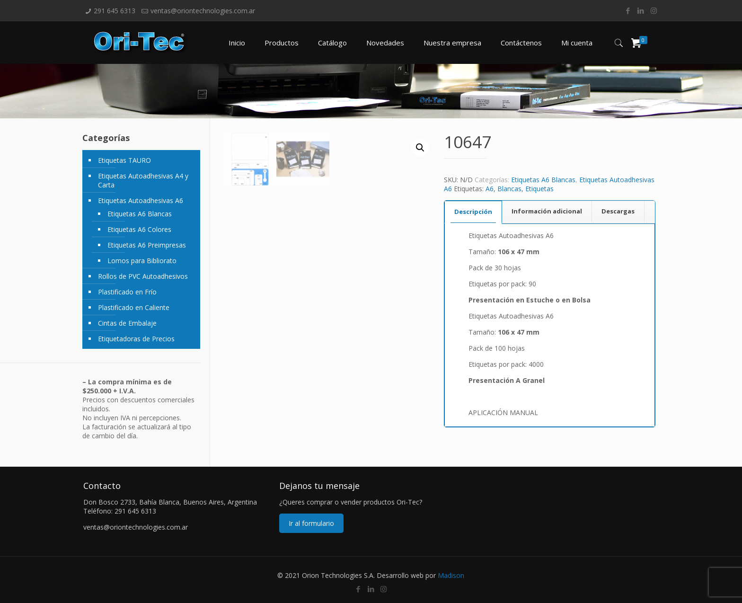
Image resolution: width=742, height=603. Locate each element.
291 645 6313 (114, 10)
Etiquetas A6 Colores (139, 229)
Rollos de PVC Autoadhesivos (143, 276)
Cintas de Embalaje (127, 323)
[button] (420, 147)
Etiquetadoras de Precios (136, 338)
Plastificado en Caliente (133, 307)
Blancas (509, 188)
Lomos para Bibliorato (142, 260)
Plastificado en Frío (127, 291)
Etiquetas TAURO (124, 160)
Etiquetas (539, 188)
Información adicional (547, 211)
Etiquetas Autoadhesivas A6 (140, 200)
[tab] (473, 212)
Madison (451, 575)
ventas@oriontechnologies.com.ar (202, 10)
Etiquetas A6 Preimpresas (146, 244)
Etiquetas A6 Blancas (543, 179)
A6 (490, 188)
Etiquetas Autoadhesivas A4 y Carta (143, 180)
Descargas (618, 211)
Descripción (473, 211)
